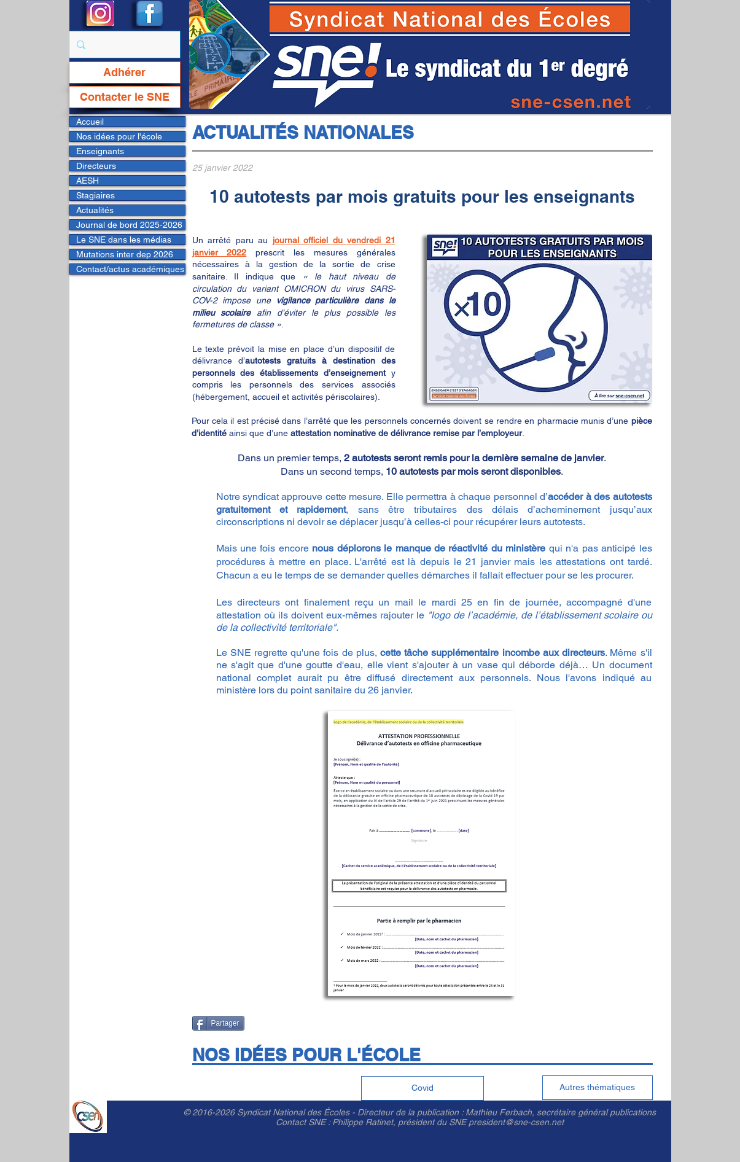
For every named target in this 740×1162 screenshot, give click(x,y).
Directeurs (96, 166)
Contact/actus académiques (130, 269)
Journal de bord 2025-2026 (129, 225)
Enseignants (100, 151)
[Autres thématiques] (597, 1087)
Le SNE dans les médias (123, 239)
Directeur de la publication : (411, 1112)
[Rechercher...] (123, 44)
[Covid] (422, 1088)
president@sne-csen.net (516, 1122)
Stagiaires (95, 195)
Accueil (90, 122)
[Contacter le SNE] (125, 97)
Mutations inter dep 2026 (124, 254)
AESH (87, 180)
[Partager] (218, 1023)
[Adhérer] (125, 72)
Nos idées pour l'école (119, 136)
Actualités (95, 210)
